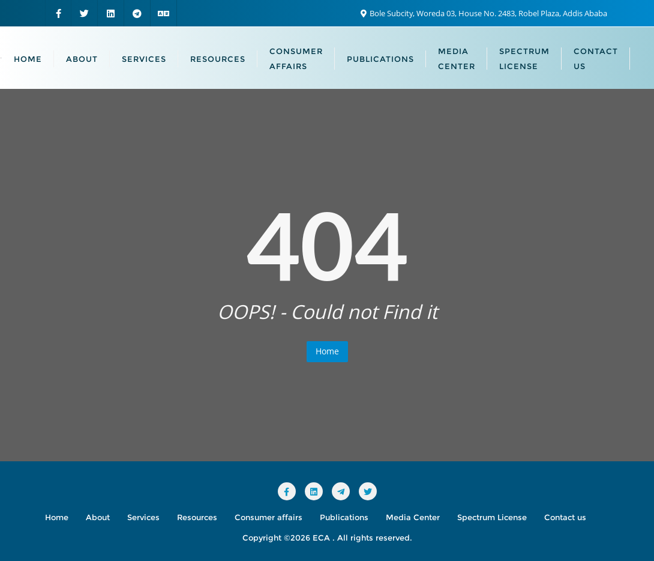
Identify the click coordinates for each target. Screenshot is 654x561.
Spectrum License (492, 517)
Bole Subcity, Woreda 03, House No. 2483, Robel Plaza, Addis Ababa (484, 13)
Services (143, 517)
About (98, 517)
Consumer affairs (268, 517)
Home (327, 351)
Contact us (565, 517)
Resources (197, 517)
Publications (344, 517)
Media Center (413, 517)
